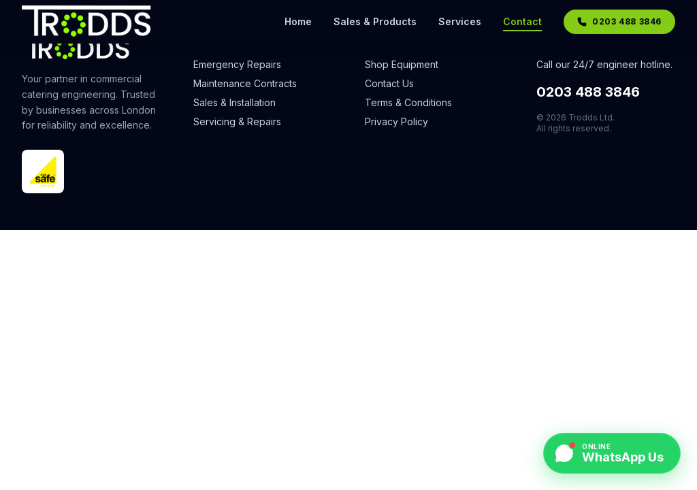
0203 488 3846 (588, 92)
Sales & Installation (234, 102)
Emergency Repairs (237, 64)
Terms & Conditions (408, 102)
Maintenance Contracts (245, 83)
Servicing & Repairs (237, 121)
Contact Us (389, 83)
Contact (522, 22)
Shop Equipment (401, 64)
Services (459, 21)
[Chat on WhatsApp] (612, 453)
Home (298, 21)
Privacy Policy (396, 121)
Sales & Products (375, 21)
